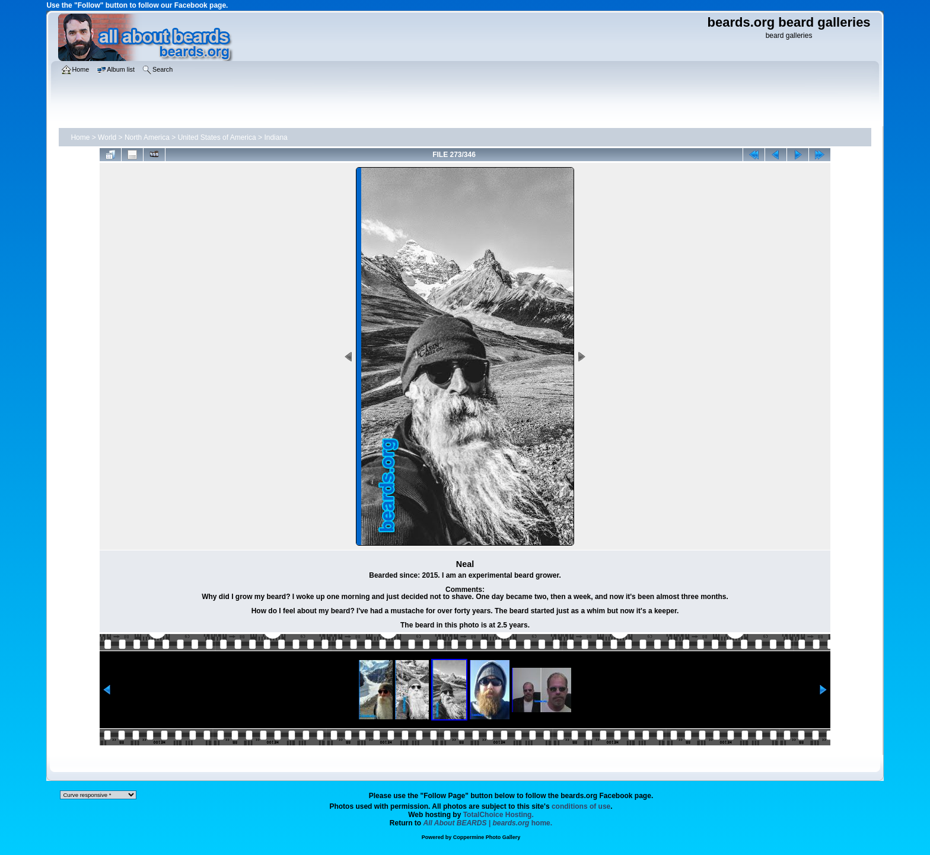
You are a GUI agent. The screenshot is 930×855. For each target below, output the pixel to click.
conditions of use (581, 806)
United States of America (217, 137)
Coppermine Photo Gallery (487, 837)
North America (147, 137)
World (107, 137)
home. (488, 823)
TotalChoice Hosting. (498, 815)
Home (80, 137)
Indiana (275, 137)
